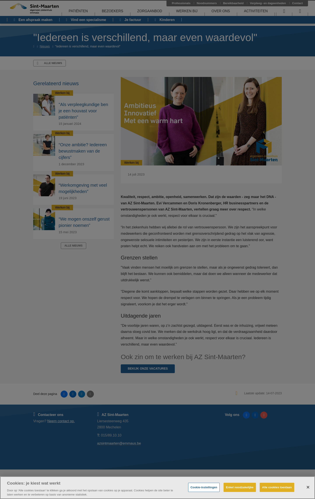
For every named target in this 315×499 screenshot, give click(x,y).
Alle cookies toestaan (277, 487)
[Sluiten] (308, 487)
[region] (157, 487)
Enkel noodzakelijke (240, 487)
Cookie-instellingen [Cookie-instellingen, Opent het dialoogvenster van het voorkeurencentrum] (204, 487)
